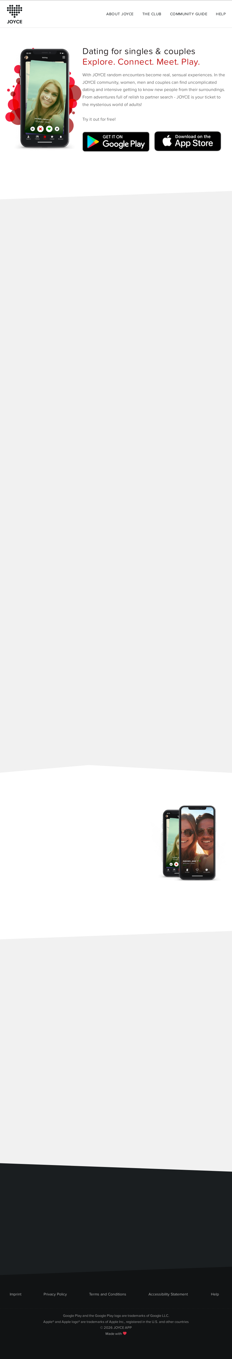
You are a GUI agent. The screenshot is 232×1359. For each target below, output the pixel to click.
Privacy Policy (55, 1294)
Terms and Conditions (107, 1294)
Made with (116, 1334)
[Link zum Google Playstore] (117, 143)
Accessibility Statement (168, 1294)
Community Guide (188, 14)
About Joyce (119, 14)
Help (221, 14)
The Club (152, 14)
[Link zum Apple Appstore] (186, 143)
